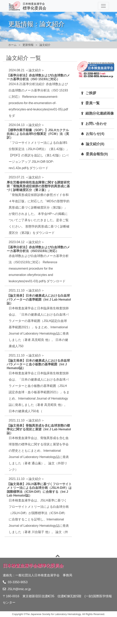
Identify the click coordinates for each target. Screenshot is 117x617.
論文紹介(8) (95, 144)
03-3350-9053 (15, 582)
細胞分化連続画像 (99, 113)
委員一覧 (92, 103)
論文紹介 (45, 44)
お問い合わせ (96, 124)
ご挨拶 (90, 93)
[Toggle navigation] (103, 6)
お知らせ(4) (95, 134)
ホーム (12, 44)
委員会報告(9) (97, 154)
